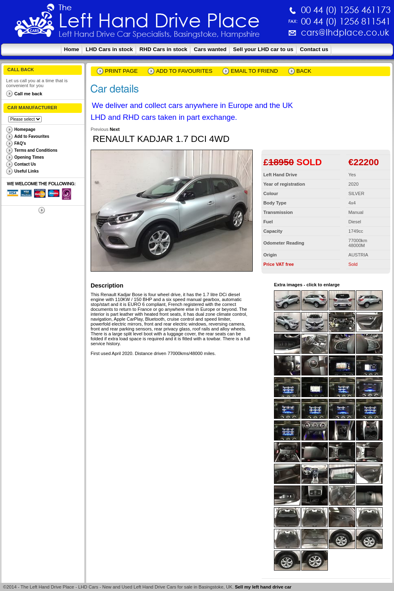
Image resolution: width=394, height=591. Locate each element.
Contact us (314, 49)
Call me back (28, 93)
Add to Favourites (31, 136)
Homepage (25, 129)
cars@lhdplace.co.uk (259, 36)
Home (71, 49)
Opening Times (29, 157)
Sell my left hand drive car (263, 586)
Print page (121, 71)
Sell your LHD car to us (263, 49)
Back (304, 71)
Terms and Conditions (36, 150)
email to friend (254, 71)
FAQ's (20, 143)
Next (115, 129)
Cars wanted (210, 49)
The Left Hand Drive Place (34, 23)
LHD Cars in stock (109, 49)
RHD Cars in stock (163, 49)
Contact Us (25, 164)
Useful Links (26, 171)
